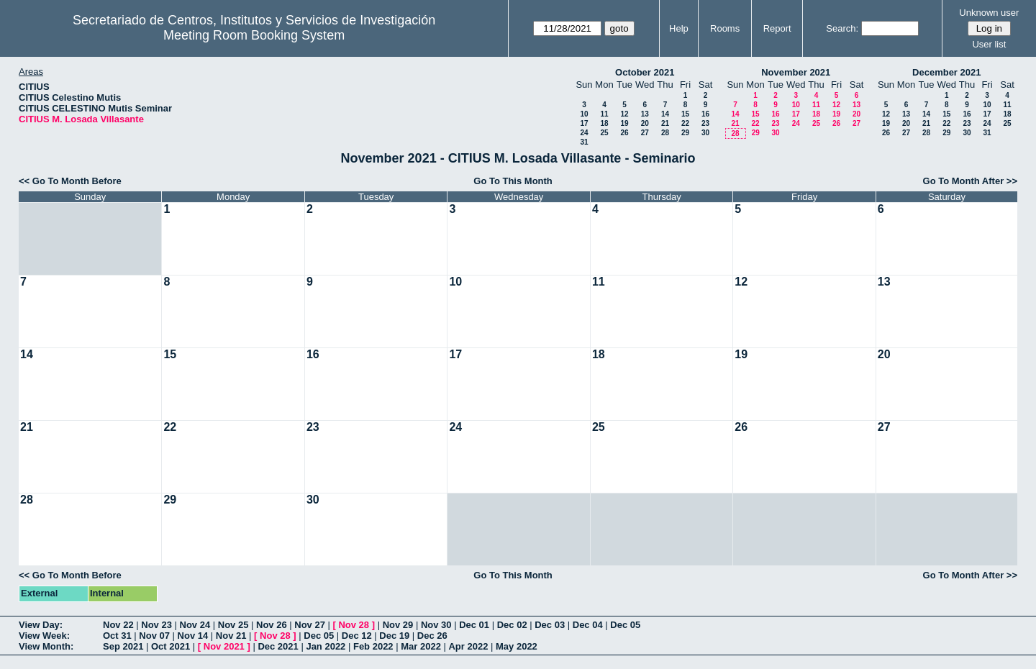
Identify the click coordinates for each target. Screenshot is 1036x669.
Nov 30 (436, 624)
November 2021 (795, 72)
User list (989, 44)
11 (604, 114)
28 (665, 133)
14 (665, 114)
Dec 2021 (278, 646)
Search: (842, 28)
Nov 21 (231, 635)
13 (645, 114)
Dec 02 (512, 624)
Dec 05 (625, 624)
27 (645, 133)
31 (584, 142)
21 (665, 123)
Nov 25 (233, 624)
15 (685, 114)
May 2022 (516, 646)
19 (624, 123)
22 (685, 123)
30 (705, 133)
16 (705, 114)
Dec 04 (588, 624)
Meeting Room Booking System (254, 35)
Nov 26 (271, 624)
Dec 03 (550, 624)
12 (624, 114)
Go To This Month (513, 181)
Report (777, 28)
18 (604, 123)
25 (604, 133)
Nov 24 (195, 624)
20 (645, 123)
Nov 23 (156, 624)
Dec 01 (474, 624)
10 (584, 114)
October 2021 (644, 72)
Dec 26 (432, 635)
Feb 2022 (373, 646)
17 (584, 123)
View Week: (44, 635)
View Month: (46, 646)
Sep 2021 (123, 646)
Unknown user (989, 12)
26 (624, 133)
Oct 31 (117, 635)
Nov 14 (193, 635)
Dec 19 (394, 635)
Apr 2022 (468, 646)
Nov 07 (154, 635)
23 (705, 123)
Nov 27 (309, 624)
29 (685, 133)
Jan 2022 (325, 646)
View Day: (41, 624)
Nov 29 (398, 624)
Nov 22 (118, 624)
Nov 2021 (224, 646)
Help (679, 28)
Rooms (725, 28)
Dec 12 (357, 635)
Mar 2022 (421, 646)
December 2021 (946, 72)
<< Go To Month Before (70, 181)
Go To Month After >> (970, 181)
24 (584, 133)
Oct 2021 (170, 646)
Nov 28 (353, 624)
